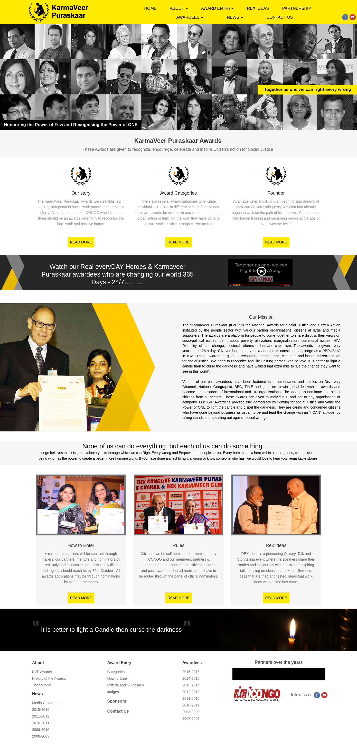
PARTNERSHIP (296, 8)
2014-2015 (191, 678)
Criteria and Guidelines (125, 685)
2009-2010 (40, 730)
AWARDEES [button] (189, 17)
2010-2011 (40, 723)
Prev (242, 678)
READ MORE (81, 242)
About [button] (178, 8)
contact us (280, 17)
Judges (113, 692)
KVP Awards (42, 672)
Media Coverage (45, 703)
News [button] (235, 17)
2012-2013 (191, 692)
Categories (116, 672)
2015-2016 (40, 709)
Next (315, 678)
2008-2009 (40, 736)
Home (150, 8)
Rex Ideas (258, 8)
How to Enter (117, 678)
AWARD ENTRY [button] (217, 8)
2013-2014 (191, 685)
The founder (42, 685)
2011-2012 (40, 716)
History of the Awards (49, 678)
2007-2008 (191, 718)
